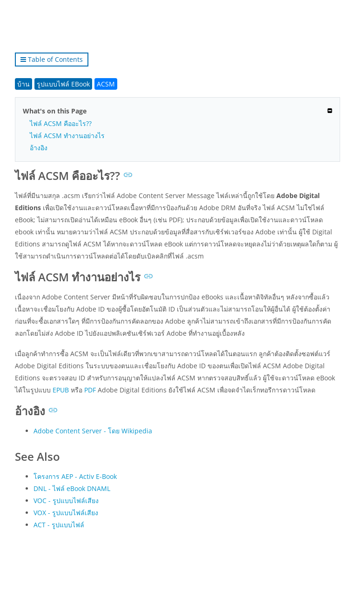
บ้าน (23, 84)
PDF (90, 389)
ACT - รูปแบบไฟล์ (58, 524)
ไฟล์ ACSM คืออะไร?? (61, 123)
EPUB (61, 389)
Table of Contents (51, 59)
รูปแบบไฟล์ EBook (63, 84)
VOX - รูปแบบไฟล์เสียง (65, 512)
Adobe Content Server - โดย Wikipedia (92, 430)
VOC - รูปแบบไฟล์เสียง (66, 500)
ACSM (106, 84)
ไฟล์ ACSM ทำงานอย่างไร (67, 135)
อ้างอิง (38, 147)
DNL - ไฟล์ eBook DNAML (71, 488)
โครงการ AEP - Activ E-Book (75, 476)
